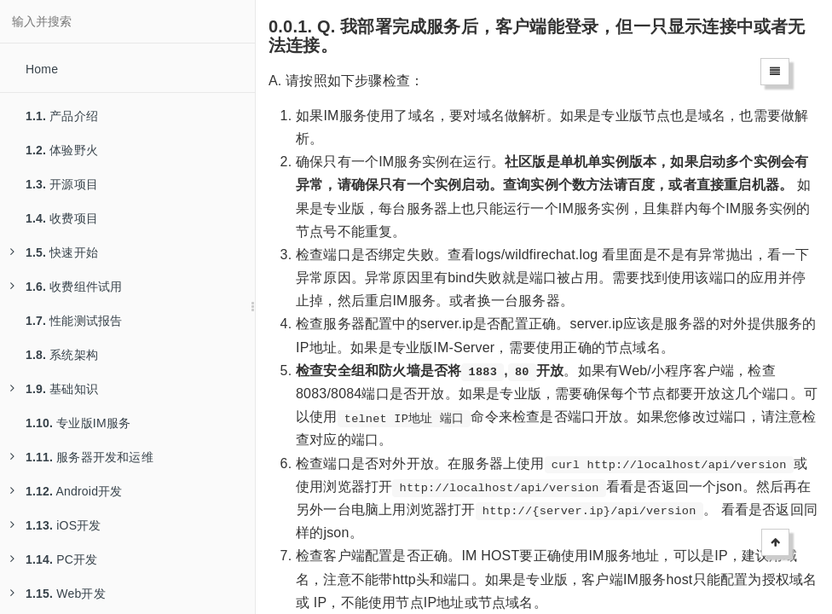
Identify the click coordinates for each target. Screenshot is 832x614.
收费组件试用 (66, 286)
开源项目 (62, 184)
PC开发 (53, 559)
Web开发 (58, 593)
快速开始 (54, 252)
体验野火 (62, 150)
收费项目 (62, 218)
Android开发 (66, 491)
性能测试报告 (74, 320)
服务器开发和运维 (81, 457)
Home (42, 69)
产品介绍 (62, 116)
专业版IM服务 (78, 423)
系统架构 (62, 355)
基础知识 (54, 389)
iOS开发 (55, 525)
